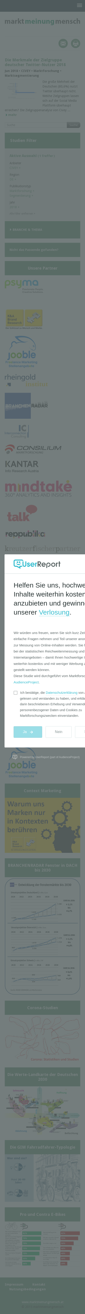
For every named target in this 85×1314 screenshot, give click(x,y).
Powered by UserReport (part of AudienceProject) (50, 757)
